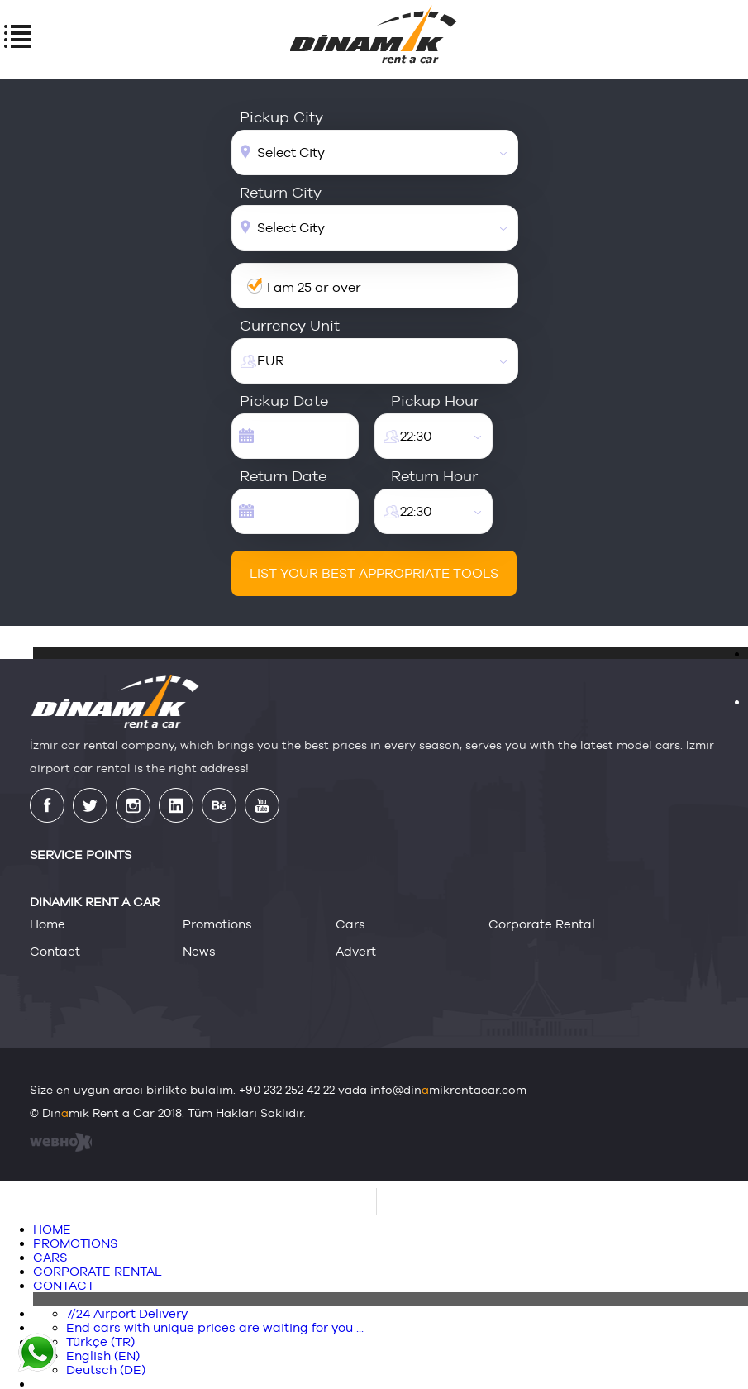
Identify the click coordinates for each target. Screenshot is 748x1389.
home (47, 924)
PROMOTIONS (75, 1243)
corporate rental (541, 924)
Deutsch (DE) (105, 1370)
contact (55, 951)
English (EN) (103, 1355)
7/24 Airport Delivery (127, 1313)
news (199, 951)
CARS (50, 1257)
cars (350, 924)
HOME (52, 1229)
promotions (217, 924)
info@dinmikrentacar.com (448, 1089)
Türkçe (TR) (100, 1341)
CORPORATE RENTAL (97, 1271)
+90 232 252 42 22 (287, 1089)
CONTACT (63, 1285)
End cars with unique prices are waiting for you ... (215, 1327)
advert (356, 951)
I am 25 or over (314, 287)
